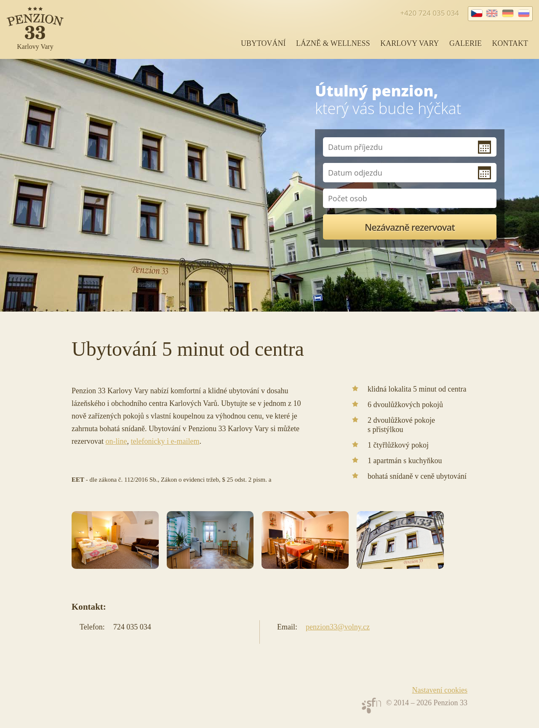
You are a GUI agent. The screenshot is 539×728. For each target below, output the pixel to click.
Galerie (465, 43)
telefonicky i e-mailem (165, 441)
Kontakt (510, 43)
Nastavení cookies (439, 690)
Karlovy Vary (409, 43)
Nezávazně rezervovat (410, 227)
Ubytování (263, 43)
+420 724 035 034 (429, 13)
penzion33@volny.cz (338, 627)
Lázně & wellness (333, 43)
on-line (116, 441)
